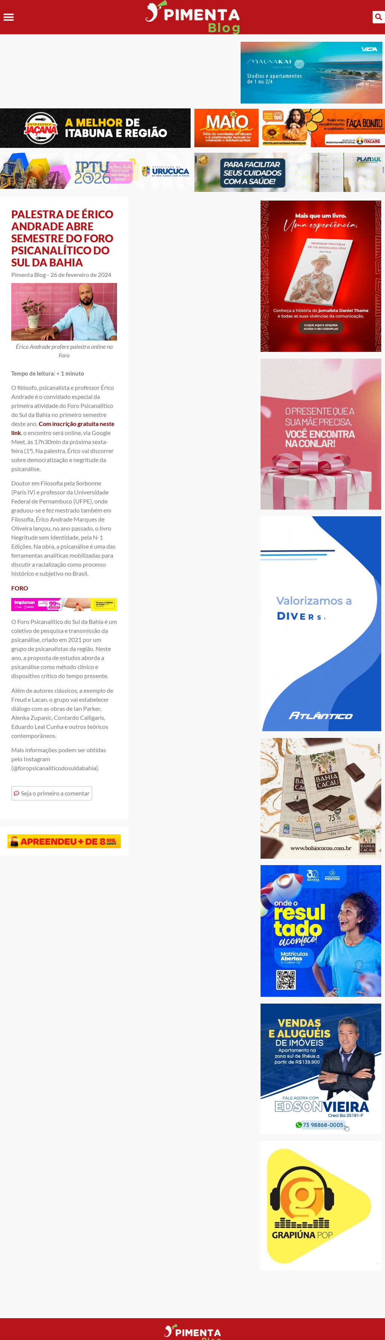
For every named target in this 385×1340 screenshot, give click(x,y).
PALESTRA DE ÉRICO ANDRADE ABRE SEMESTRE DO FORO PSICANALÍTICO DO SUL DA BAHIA (62, 238)
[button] (8, 17)
